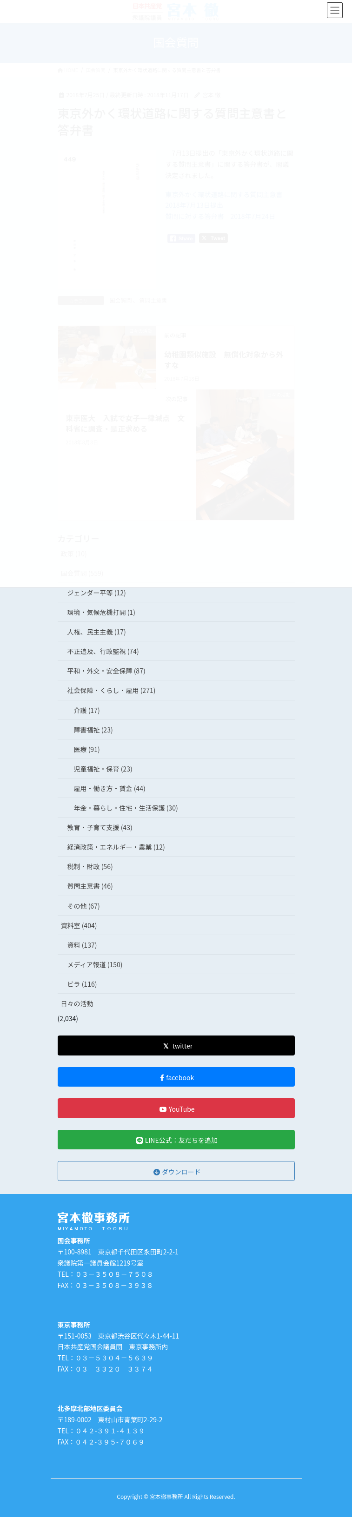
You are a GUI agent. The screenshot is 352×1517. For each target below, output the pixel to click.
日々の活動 (77, 1003)
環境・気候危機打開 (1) (101, 612)
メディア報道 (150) (95, 964)
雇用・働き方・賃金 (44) (110, 788)
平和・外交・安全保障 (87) (106, 670)
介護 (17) (87, 710)
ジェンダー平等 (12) (96, 592)
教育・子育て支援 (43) (100, 827)
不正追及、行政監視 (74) (103, 651)
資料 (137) (82, 945)
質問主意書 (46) (90, 885)
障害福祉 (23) (93, 729)
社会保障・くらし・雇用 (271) (111, 690)
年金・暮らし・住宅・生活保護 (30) (126, 807)
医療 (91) (87, 749)
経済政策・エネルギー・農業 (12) (116, 846)
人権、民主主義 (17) (96, 631)
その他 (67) (83, 905)
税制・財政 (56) (90, 866)
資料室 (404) (79, 925)
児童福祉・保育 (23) (103, 768)
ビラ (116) (82, 984)
